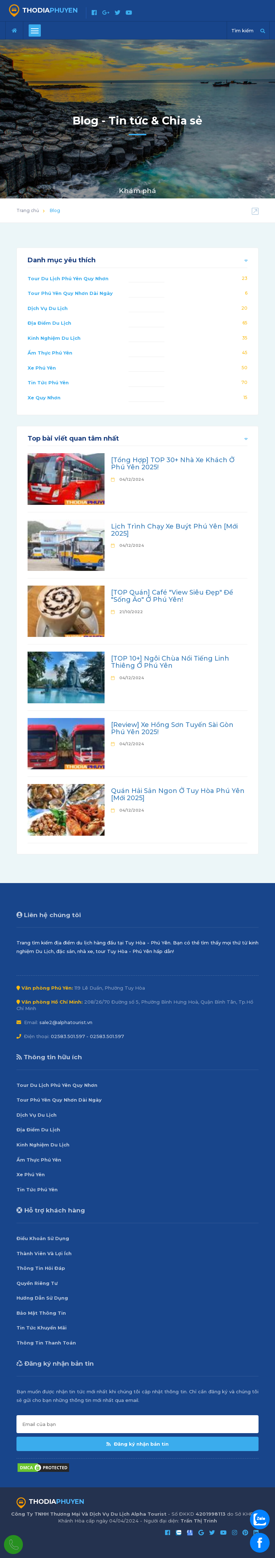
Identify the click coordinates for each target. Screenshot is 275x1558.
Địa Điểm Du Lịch (49, 323)
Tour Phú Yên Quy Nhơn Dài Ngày (70, 293)
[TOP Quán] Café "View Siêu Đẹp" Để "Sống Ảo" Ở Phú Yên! (172, 596)
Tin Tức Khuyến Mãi (41, 1328)
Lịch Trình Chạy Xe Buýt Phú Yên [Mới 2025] (174, 530)
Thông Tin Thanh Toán (46, 1343)
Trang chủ (27, 210)
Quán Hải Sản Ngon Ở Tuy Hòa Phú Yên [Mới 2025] (178, 794)
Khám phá (137, 191)
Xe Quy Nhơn (44, 397)
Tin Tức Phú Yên (48, 382)
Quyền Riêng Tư (37, 1283)
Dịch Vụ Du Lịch (48, 308)
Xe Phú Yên (42, 368)
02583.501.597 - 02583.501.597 (87, 1036)
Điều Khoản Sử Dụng (42, 1238)
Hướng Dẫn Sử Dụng (42, 1298)
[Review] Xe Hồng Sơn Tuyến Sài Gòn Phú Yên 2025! (172, 728)
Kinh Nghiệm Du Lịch (54, 338)
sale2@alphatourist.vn (65, 1022)
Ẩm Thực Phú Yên (50, 353)
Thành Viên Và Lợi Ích (44, 1253)
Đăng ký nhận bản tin (137, 1444)
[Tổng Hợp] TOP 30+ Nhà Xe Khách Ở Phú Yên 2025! (173, 463)
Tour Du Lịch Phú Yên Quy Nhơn (68, 278)
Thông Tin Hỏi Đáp (40, 1268)
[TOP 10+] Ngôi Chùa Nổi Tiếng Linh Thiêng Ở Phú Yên (170, 662)
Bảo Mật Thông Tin (41, 1313)
